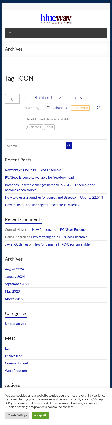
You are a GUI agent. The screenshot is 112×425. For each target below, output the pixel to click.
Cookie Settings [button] (17, 415)
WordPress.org (16, 370)
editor (36, 127)
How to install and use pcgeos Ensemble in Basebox (42, 205)
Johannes (60, 108)
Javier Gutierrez (16, 244)
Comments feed (16, 363)
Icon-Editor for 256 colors (53, 97)
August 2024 (14, 269)
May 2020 (12, 291)
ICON (49, 127)
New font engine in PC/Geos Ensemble (33, 170)
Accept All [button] (40, 415)
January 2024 (15, 276)
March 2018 (14, 299)
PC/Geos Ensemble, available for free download (39, 177)
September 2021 (17, 284)
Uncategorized (15, 323)
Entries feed (13, 356)
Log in (9, 348)
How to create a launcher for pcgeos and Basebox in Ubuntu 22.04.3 (54, 197)
